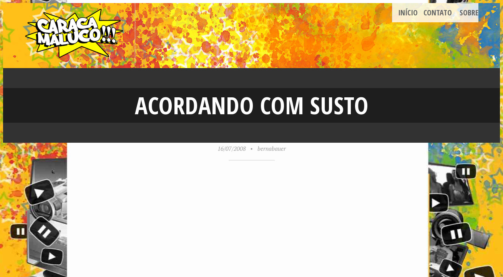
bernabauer (271, 148)
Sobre (469, 12)
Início (408, 12)
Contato (437, 12)
